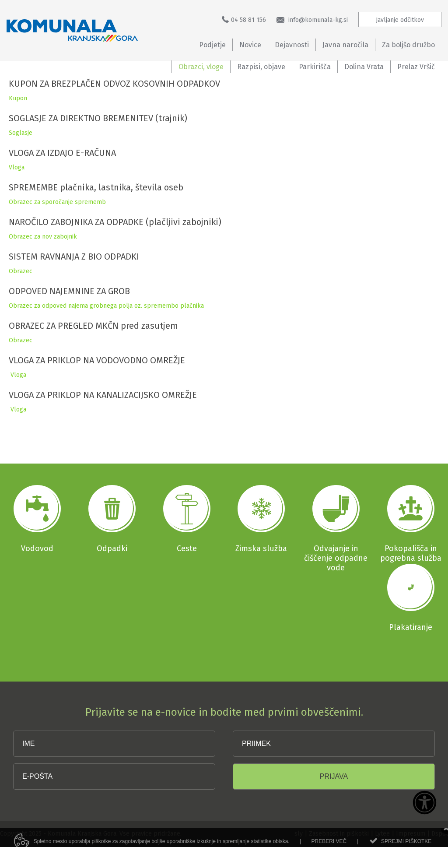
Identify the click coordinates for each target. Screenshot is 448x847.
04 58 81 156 (244, 20)
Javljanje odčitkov (400, 20)
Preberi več (328, 843)
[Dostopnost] (424, 803)
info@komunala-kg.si (312, 20)
